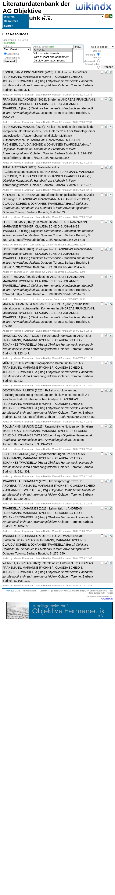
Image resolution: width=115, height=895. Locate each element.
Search (8, 25)
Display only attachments (52, 61)
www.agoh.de (107, 599)
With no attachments (52, 53)
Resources (11, 21)
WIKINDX (11, 591)
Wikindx (9, 16)
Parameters (9, 42)
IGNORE (52, 50)
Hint (52, 47)
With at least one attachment (52, 57)
